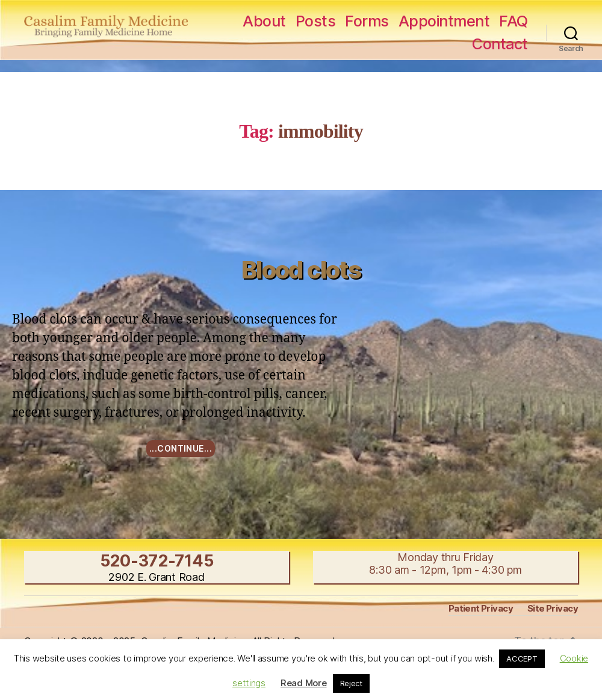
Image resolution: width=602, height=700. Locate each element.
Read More (304, 683)
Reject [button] (351, 683)
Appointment (444, 21)
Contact (500, 44)
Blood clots (301, 269)
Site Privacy (552, 608)
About (264, 21)
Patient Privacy (480, 608)
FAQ (513, 21)
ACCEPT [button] (521, 658)
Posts (316, 21)
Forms (367, 21)
